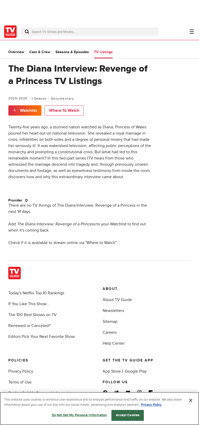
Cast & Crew (39, 52)
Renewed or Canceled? (29, 325)
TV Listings (103, 52)
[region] (99, 408)
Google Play (136, 371)
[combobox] (89, 31)
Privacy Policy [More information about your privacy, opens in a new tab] (151, 405)
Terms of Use (20, 382)
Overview (16, 52)
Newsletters (113, 310)
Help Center (114, 343)
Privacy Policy (20, 371)
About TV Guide (117, 299)
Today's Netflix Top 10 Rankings (36, 293)
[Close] (190, 400)
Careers (110, 332)
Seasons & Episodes (72, 52)
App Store (112, 371)
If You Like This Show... (28, 303)
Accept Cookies (127, 415)
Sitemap (110, 321)
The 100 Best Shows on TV (32, 314)
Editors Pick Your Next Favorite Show (41, 336)
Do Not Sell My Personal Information (79, 415)
